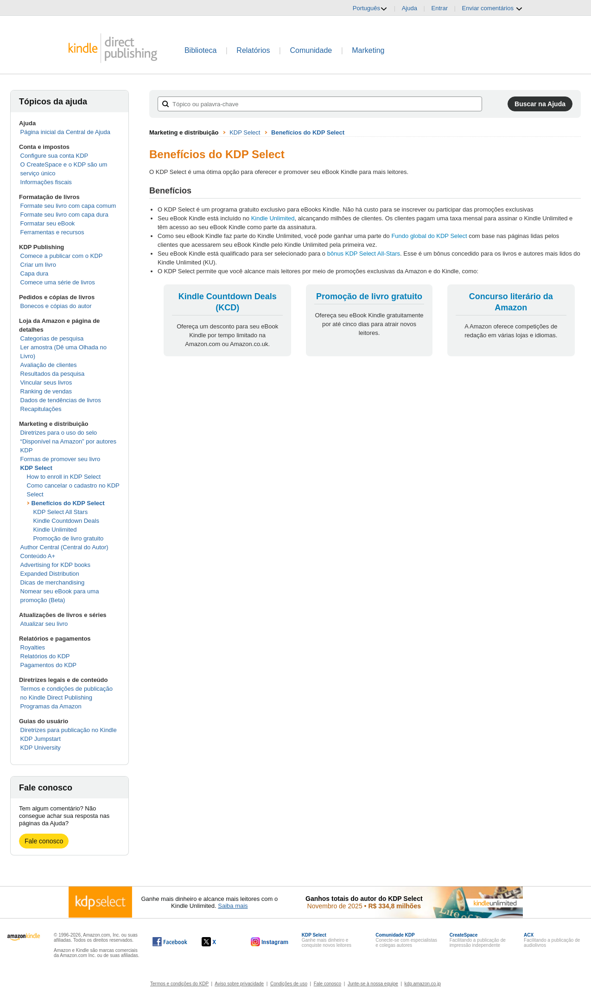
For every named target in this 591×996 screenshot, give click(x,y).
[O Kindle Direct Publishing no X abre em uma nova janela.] (218, 941)
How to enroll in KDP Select (64, 476)
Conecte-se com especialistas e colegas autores (406, 940)
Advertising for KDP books (55, 564)
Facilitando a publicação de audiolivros (552, 940)
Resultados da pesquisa (52, 373)
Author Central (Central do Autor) (64, 547)
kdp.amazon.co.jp (423, 983)
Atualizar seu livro (44, 623)
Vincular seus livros (46, 382)
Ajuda (409, 8)
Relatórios (253, 50)
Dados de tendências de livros (60, 400)
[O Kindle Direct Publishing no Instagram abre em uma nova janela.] (270, 941)
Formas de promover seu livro (60, 459)
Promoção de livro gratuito (68, 538)
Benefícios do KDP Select (68, 503)
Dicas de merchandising (52, 582)
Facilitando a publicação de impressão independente (478, 940)
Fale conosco (44, 841)
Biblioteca (200, 50)
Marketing (368, 50)
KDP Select (36, 467)
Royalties (32, 647)
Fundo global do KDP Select (429, 235)
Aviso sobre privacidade (239, 983)
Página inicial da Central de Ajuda (65, 132)
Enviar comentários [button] (492, 8)
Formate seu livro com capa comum (68, 205)
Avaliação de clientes (48, 364)
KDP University (40, 747)
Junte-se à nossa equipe (373, 983)
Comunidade (311, 50)
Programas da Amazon (51, 706)
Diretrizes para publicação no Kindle (68, 729)
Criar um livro (38, 264)
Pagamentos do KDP (48, 665)
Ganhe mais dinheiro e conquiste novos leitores (326, 940)
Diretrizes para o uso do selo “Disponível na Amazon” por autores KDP (68, 441)
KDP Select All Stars (60, 511)
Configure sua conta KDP (54, 155)
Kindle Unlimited (55, 529)
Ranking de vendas (46, 391)
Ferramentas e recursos (52, 232)
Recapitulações (41, 408)
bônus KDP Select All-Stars (363, 253)
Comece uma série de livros (57, 282)
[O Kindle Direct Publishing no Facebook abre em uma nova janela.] (170, 941)
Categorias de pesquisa (52, 338)
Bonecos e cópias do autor (56, 305)
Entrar (440, 8)
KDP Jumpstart (40, 738)
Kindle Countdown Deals (66, 520)
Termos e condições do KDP (179, 983)
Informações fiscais (46, 182)
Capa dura (34, 273)
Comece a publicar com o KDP (61, 255)
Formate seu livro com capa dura (64, 214)
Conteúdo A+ (38, 556)
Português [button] (370, 8)
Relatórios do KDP (45, 656)
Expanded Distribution (49, 573)
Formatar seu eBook (47, 223)
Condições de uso (288, 983)
